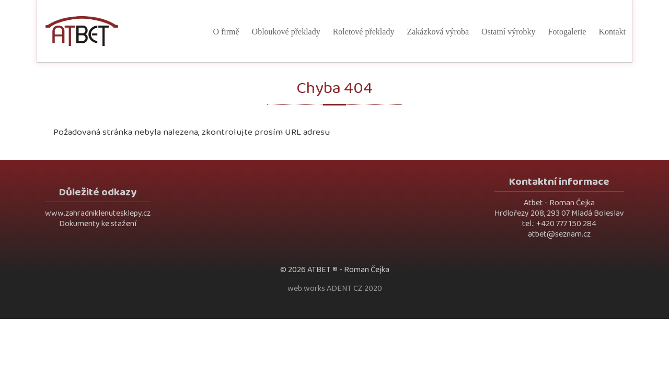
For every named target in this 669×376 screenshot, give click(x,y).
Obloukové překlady (286, 31)
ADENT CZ (345, 288)
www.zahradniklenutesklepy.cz (98, 213)
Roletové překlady (364, 31)
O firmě (226, 31)
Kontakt (612, 31)
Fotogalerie (567, 31)
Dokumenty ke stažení (97, 223)
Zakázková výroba (438, 31)
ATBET (319, 269)
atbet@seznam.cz (559, 234)
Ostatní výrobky (508, 31)
